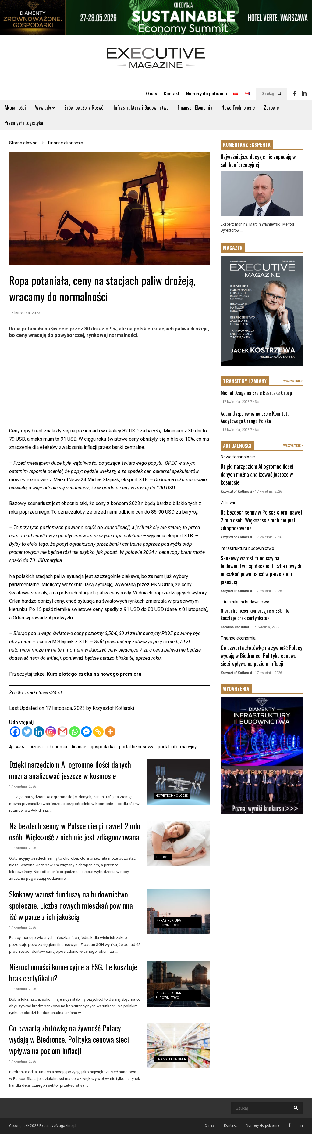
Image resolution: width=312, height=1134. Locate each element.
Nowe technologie (171, 795)
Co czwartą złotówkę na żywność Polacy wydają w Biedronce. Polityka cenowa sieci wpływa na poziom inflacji (69, 1039)
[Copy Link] (98, 731)
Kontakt (171, 93)
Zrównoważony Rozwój (84, 107)
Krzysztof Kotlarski (113, 708)
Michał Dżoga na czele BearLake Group (256, 392)
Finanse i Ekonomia (195, 107)
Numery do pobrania (206, 93)
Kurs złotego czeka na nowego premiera (94, 674)
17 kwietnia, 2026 (22, 787)
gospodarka (103, 746)
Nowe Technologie (238, 107)
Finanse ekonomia (170, 1059)
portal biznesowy (136, 746)
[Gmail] (62, 731)
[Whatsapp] (74, 731)
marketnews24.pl (43, 692)
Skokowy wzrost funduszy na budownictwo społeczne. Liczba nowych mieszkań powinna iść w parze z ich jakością (71, 905)
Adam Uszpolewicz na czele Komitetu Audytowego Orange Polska (255, 417)
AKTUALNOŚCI (237, 446)
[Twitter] (27, 731)
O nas (151, 93)
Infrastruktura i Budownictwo (141, 107)
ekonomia (57, 746)
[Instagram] (50, 731)
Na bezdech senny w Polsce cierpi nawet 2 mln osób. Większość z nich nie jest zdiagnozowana (74, 831)
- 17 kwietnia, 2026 (267, 491)
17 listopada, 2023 (24, 313)
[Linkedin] (39, 731)
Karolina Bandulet (235, 627)
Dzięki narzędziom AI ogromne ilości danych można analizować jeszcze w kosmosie (70, 770)
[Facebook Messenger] (86, 731)
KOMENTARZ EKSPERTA (247, 144)
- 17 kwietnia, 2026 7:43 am (242, 402)
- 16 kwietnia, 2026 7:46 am (242, 430)
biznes (36, 746)
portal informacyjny (177, 746)
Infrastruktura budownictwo (247, 548)
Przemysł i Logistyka (24, 122)
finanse (79, 746)
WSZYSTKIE (293, 381)
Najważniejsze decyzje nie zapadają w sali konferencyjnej (258, 160)
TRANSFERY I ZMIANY (245, 381)
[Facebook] (15, 731)
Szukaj (271, 94)
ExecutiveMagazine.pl (57, 1126)
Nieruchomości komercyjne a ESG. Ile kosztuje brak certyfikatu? (255, 614)
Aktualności (15, 107)
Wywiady (45, 107)
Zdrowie (271, 107)
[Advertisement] (109, 384)
